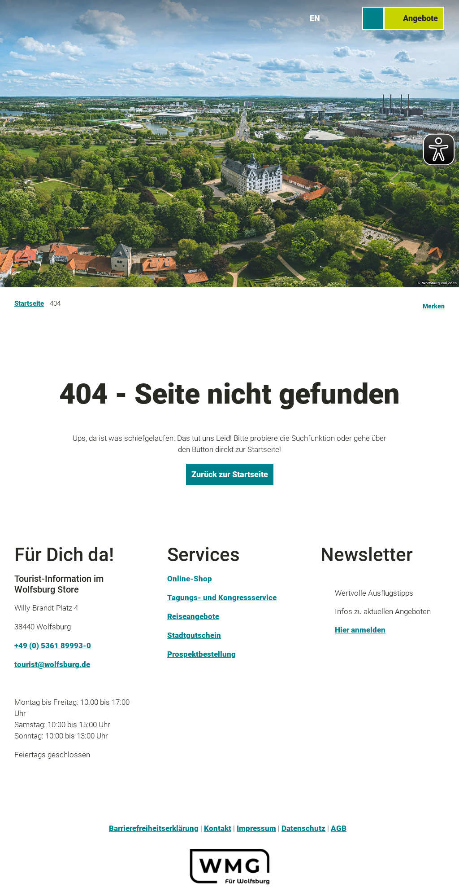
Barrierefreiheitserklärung (154, 828)
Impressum (256, 828)
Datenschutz (303, 828)
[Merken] (434, 303)
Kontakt (217, 828)
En (315, 17)
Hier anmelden (360, 629)
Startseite (29, 303)
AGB (338, 828)
